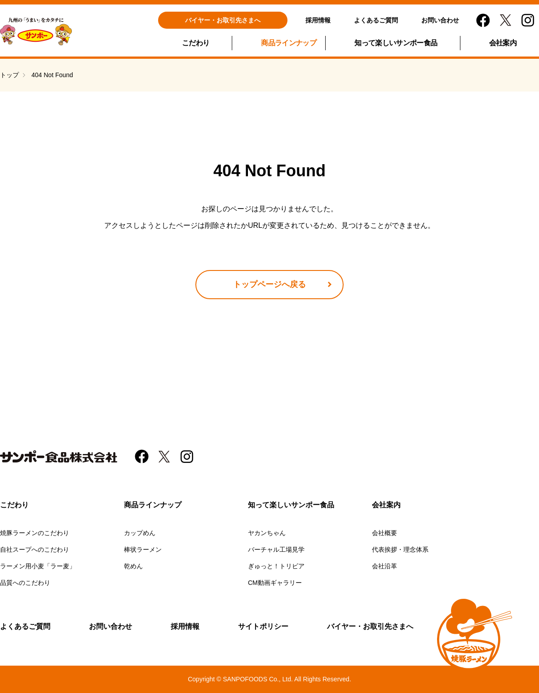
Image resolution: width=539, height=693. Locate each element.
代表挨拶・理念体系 (400, 549)
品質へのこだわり (25, 582)
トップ (9, 74)
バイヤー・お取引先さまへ (223, 20)
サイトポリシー (263, 626)
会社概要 (384, 532)
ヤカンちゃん (267, 532)
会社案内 (503, 43)
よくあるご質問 (376, 20)
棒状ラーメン (143, 549)
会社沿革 (384, 566)
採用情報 (318, 20)
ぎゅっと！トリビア (276, 566)
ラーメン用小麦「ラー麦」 (37, 566)
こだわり (195, 43)
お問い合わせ (440, 20)
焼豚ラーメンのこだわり (34, 532)
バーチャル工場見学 (276, 549)
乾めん (133, 566)
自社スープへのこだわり (34, 549)
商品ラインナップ (288, 43)
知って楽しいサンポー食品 (395, 43)
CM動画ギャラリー (275, 582)
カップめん (139, 532)
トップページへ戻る (269, 284)
